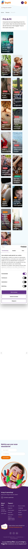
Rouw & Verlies (21, 506)
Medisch (20, 514)
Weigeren (14, 301)
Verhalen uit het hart (3, 510)
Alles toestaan (14, 292)
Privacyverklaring (14, 538)
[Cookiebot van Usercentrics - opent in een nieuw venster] (20, 247)
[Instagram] (14, 533)
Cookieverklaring (19, 537)
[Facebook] (10, 533)
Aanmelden (6, 457)
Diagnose (10, 508)
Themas (7, 12)
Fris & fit (20, 517)
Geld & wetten (11, 519)
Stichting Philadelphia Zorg (15, 527)
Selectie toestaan (14, 296)
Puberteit (10, 512)
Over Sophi (3, 513)
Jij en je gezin (11, 510)
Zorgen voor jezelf (22, 510)
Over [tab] (23, 250)
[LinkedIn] (17, 533)
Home (2, 507)
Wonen (20, 512)
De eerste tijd (11, 506)
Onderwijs (20, 508)
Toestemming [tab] (5, 250)
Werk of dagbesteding (11, 517)
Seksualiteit (10, 514)
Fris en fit (13, 12)
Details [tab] (14, 250)
